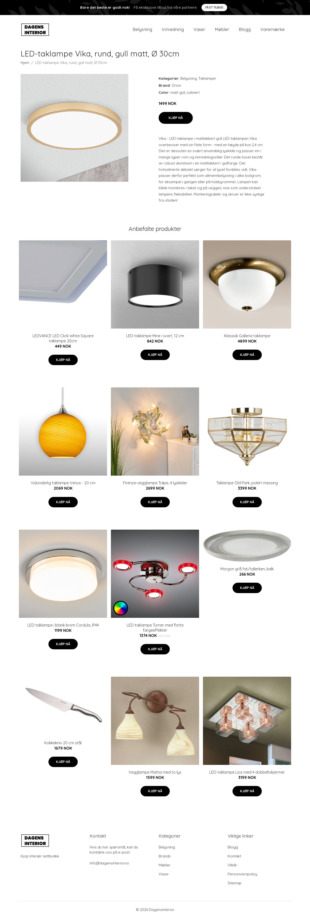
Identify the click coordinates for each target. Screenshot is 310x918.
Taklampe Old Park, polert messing (247, 482)
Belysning (142, 29)
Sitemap (234, 883)
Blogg (245, 29)
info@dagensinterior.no (109, 863)
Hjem (25, 62)
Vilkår (232, 865)
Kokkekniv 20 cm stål (63, 742)
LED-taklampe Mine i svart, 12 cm (155, 335)
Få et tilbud (214, 7)
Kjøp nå (176, 118)
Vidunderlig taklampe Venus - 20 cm (63, 482)
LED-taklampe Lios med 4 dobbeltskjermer (247, 772)
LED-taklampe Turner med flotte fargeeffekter (155, 628)
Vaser (199, 29)
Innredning (173, 29)
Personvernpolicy (242, 874)
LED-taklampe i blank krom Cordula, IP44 (63, 625)
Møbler (222, 29)
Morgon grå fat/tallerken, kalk (247, 568)
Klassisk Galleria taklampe (247, 335)
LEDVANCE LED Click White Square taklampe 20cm (62, 338)
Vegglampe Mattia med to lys (155, 772)
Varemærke (272, 29)
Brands (165, 856)
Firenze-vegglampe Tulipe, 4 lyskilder (155, 482)
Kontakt (234, 856)
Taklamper (207, 78)
